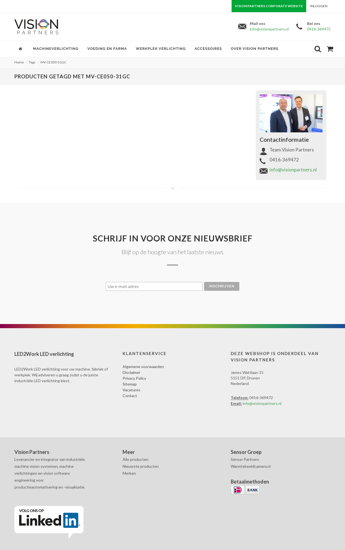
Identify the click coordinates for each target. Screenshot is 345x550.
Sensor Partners (245, 459)
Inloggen (318, 6)
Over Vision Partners (254, 49)
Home (19, 62)
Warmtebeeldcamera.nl (251, 466)
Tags (32, 62)
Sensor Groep (246, 452)
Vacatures (131, 389)
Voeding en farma (107, 49)
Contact (130, 395)
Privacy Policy (134, 378)
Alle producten (135, 459)
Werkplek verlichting (161, 49)
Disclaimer (131, 372)
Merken (129, 473)
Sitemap (130, 384)
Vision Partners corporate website (269, 6)
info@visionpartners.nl (269, 29)
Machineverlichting (55, 49)
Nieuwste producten (141, 466)
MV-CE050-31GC (53, 62)
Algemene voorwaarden (143, 366)
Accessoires (208, 49)
